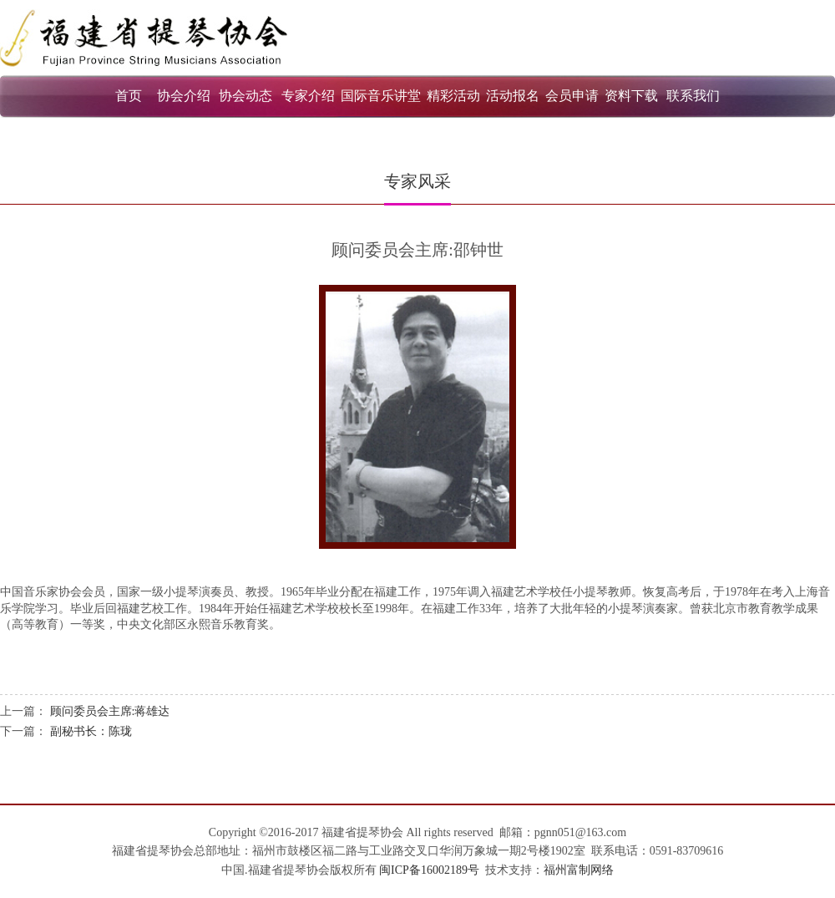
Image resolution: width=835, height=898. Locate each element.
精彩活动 (453, 96)
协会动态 (245, 96)
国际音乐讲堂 (381, 96)
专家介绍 (308, 96)
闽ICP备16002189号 (429, 870)
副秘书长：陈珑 (91, 731)
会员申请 (572, 96)
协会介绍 (183, 96)
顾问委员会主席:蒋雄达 (110, 711)
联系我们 (693, 96)
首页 (128, 96)
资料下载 (631, 96)
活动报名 (512, 96)
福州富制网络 (579, 870)
